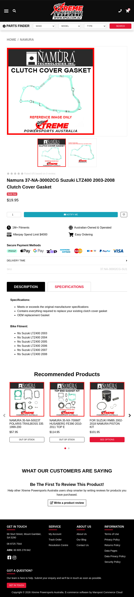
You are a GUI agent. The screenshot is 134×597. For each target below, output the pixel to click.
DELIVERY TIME (67, 260)
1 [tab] (65, 448)
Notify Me (71, 214)
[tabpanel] (27, 412)
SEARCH (120, 26)
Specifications (69, 287)
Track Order (55, 539)
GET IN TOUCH (16, 585)
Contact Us (83, 545)
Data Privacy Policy (115, 556)
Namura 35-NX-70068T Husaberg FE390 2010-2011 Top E (66, 423)
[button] (124, 214)
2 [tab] (69, 448)
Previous (4, 415)
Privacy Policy (112, 539)
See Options (107, 439)
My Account (55, 534)
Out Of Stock (27, 439)
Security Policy (113, 561)
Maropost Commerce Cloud (107, 592)
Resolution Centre (58, 545)
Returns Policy (112, 545)
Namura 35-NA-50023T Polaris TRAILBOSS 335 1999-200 (26, 423)
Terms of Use (112, 534)
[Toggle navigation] (6, 10)
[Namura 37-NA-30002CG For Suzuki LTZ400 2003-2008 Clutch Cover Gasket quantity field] (14, 214)
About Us (82, 534)
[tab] (26, 286)
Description (26, 287)
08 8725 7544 (14, 543)
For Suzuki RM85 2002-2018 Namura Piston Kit (106, 423)
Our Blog (81, 539)
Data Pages (111, 550)
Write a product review (67, 502)
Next (129, 415)
